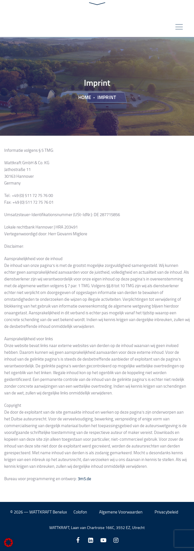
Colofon (80, 512)
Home (84, 97)
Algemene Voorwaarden (120, 512)
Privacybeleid (166, 512)
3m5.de (84, 479)
